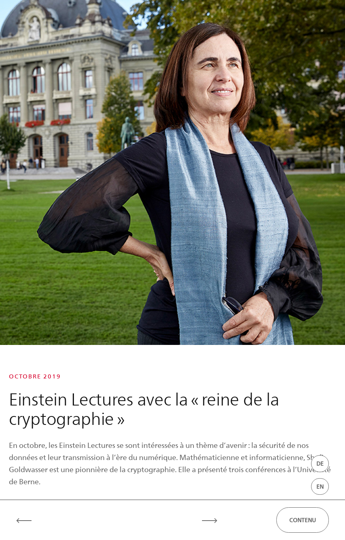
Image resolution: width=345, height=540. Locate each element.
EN (320, 486)
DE (320, 463)
